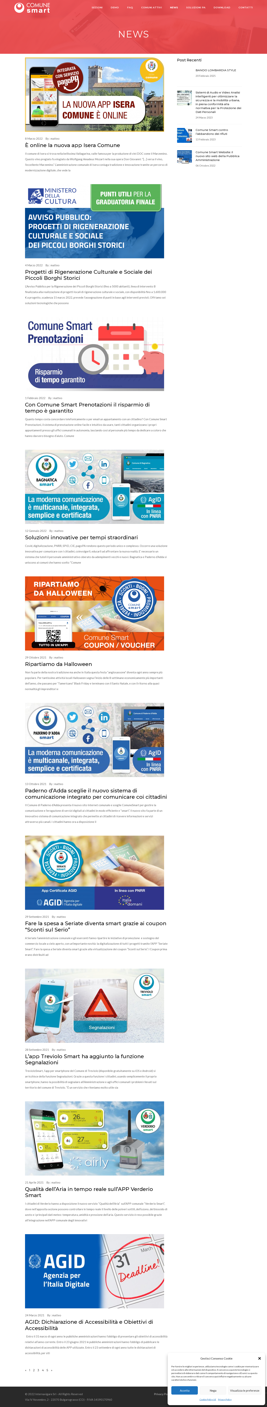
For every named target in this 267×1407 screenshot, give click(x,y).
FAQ (128, 7)
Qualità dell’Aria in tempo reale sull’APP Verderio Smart (89, 1192)
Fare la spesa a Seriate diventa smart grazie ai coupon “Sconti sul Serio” (95, 926)
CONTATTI (244, 7)
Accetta (184, 1390)
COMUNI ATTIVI (150, 7)
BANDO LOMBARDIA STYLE (216, 70)
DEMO (113, 7)
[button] (259, 1358)
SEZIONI (95, 7)
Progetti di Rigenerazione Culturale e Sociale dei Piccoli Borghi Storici (88, 275)
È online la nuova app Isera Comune (72, 145)
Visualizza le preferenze (244, 1390)
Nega (213, 1390)
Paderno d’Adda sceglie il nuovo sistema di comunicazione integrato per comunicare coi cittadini (96, 793)
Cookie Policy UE (208, 1399)
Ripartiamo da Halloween (58, 664)
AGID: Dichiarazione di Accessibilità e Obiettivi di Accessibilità (89, 1325)
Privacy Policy (225, 1399)
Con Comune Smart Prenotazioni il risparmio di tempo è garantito (87, 407)
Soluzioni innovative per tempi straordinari (81, 537)
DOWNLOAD (220, 7)
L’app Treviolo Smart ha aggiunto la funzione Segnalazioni (84, 1059)
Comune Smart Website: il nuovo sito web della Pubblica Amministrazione (217, 156)
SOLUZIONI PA (194, 7)
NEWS (173, 7)
